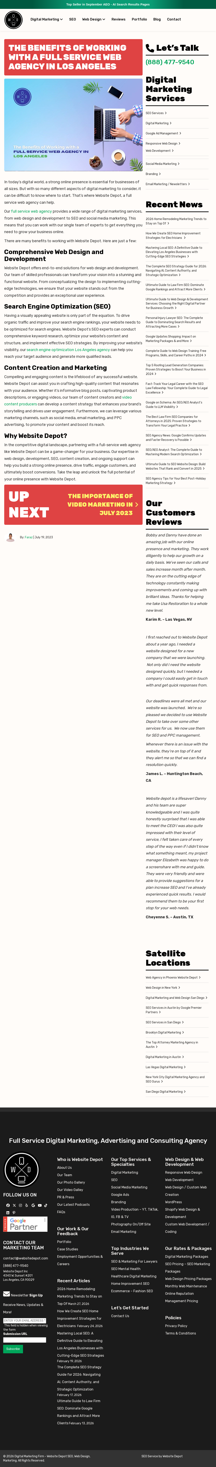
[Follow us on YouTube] (40, 1205)
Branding (152, 174)
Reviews (119, 19)
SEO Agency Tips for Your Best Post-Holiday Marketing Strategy (176, 481)
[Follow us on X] (15, 1205)
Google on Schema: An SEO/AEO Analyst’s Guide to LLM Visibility (174, 405)
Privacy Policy (176, 1326)
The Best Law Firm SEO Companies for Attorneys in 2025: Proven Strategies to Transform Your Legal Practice (173, 421)
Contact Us (120, 1316)
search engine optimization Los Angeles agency (68, 349)
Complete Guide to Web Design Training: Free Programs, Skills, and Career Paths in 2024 (176, 353)
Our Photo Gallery (71, 1182)
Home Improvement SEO (130, 1284)
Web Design (93, 19)
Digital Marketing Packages (186, 1257)
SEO (72, 19)
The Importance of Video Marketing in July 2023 (103, 505)
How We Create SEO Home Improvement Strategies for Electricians (173, 236)
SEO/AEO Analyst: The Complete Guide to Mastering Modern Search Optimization (174, 452)
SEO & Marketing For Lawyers (134, 1261)
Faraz (29, 537)
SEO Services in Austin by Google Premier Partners (174, 1010)
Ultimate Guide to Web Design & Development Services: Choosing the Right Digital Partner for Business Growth (177, 304)
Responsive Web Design (161, 143)
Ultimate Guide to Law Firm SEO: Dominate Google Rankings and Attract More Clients (175, 287)
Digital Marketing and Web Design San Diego (175, 998)
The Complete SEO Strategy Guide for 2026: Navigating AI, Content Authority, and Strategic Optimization (176, 271)
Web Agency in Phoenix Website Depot (172, 977)
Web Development (158, 151)
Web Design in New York (161, 988)
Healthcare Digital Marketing (134, 1276)
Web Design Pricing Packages (188, 1279)
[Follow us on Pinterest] (14, 1213)
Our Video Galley (70, 1190)
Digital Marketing (47, 19)
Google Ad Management (162, 133)
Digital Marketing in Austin (163, 1057)
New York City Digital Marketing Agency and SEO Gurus (175, 1079)
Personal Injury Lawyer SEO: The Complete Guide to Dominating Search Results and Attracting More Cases (174, 322)
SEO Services (155, 113)
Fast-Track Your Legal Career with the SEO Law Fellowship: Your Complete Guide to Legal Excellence (177, 388)
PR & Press (65, 1197)
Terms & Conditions (180, 1333)
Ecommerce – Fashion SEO (132, 1291)
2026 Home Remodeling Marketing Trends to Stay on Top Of (176, 221)
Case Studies (67, 1249)
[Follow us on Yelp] (27, 1205)
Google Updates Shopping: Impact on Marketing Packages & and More (171, 339)
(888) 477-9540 (170, 62)
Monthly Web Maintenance (186, 1286)
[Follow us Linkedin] (8, 1213)
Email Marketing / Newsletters (166, 184)
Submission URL (15, 1334)
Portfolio (139, 19)
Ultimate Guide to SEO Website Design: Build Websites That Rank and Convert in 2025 (175, 466)
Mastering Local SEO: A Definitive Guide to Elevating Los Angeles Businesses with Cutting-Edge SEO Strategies (174, 252)
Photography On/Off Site (131, 1224)
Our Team (64, 1175)
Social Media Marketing (161, 164)
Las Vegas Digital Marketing (164, 1067)
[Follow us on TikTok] (46, 1205)
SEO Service (150, 1456)
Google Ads (120, 1195)
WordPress (173, 1202)
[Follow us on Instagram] (21, 1205)
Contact (174, 19)
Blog (157, 19)
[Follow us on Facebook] (8, 1205)
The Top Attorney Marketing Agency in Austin (172, 1045)
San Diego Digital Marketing (164, 1092)
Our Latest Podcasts (73, 1205)
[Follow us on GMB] (34, 1205)
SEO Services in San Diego (163, 1022)
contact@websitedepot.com (25, 1258)
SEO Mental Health (125, 1269)
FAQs (61, 1212)
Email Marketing (123, 1232)
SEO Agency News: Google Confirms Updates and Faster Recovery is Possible (176, 438)
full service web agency (31, 211)
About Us (64, 1168)
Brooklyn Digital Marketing (163, 1032)
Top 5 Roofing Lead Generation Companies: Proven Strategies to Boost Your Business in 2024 (176, 370)
